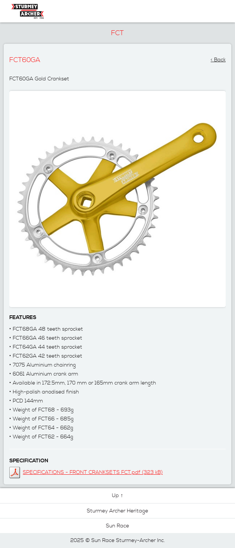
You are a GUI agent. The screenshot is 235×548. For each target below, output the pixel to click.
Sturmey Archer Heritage (117, 511)
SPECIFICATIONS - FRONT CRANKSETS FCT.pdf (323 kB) (93, 472)
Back (220, 57)
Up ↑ (117, 495)
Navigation (211, 11)
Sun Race (117, 526)
